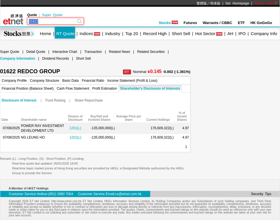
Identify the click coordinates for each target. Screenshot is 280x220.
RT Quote (65, 33)
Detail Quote (35, 52)
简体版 (215, 3)
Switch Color (265, 3)
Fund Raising (56, 100)
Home (45, 33)
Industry (112, 33)
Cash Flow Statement (73, 88)
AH (230, 33)
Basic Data (70, 81)
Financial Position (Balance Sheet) (27, 88)
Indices (86, 33)
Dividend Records (55, 59)
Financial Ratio (93, 81)
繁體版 (202, 3)
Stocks (168, 23)
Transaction (93, 52)
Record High (155, 33)
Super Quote (52, 15)
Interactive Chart (64, 52)
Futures (190, 23)
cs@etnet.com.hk (128, 194)
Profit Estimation (104, 88)
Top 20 (131, 33)
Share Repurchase (88, 100)
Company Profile (14, 81)
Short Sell (181, 33)
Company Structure (44, 81)
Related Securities (151, 52)
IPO (242, 33)
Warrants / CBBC (217, 23)
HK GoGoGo (261, 23)
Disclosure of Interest (19, 100)
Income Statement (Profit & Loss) (132, 81)
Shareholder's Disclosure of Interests (150, 88)
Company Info (264, 33)
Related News (119, 52)
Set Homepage (237, 3)
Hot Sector (205, 33)
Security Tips (261, 194)
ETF (241, 23)
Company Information (17, 59)
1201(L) (75, 128)
